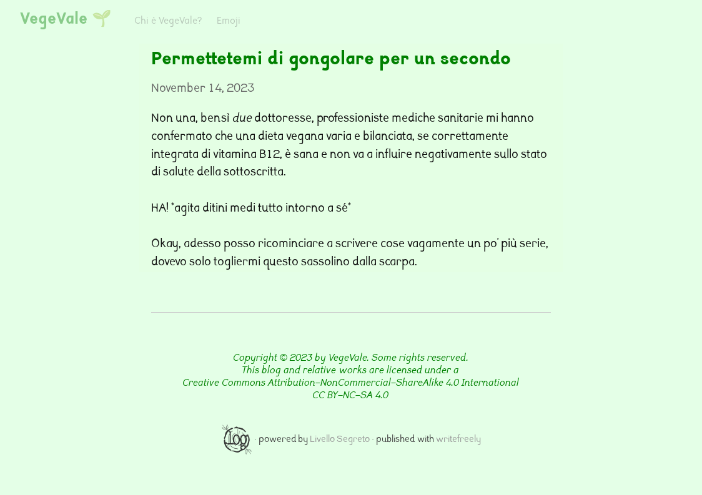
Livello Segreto (340, 439)
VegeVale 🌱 (66, 20)
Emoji (228, 21)
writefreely (458, 439)
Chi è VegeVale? (168, 21)
